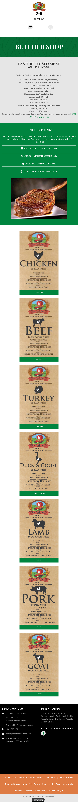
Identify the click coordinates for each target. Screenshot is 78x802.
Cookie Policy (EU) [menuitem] (55, 791)
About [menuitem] (14, 777)
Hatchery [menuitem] (19, 791)
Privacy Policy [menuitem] (40, 791)
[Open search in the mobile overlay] (49, 27)
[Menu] (39, 34)
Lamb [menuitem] (24, 784)
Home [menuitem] (7, 777)
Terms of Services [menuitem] (27, 777)
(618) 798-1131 (12, 729)
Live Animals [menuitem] (67, 784)
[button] (43, 733)
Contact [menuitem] (28, 791)
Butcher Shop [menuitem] (52, 777)
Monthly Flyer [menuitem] (54, 784)
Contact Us (44, 117)
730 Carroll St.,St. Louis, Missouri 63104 (16, 719)
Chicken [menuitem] (69, 777)
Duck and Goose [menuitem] (12, 784)
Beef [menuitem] (62, 777)
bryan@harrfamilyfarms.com (18, 734)
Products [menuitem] (41, 777)
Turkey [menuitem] (37, 784)
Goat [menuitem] (44, 784)
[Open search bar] (50, 27)
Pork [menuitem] (30, 784)
